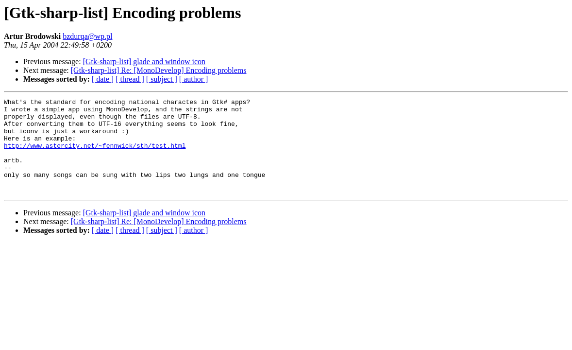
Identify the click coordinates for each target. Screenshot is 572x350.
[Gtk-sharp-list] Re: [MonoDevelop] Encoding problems (159, 70)
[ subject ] (161, 79)
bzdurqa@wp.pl (87, 36)
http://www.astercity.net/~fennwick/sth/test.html (94, 155)
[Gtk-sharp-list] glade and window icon (144, 61)
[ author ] (193, 79)
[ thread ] (130, 79)
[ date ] (103, 79)
